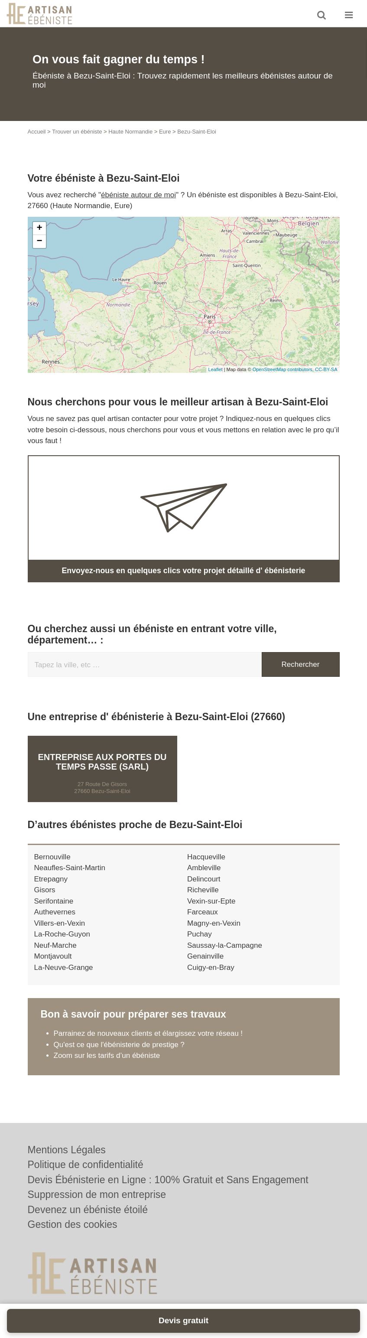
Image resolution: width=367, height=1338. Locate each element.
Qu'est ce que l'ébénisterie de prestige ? (119, 1044)
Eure (165, 131)
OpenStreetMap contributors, (284, 369)
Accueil (37, 131)
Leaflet (215, 369)
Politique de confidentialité (85, 1164)
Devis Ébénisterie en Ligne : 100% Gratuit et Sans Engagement (168, 1179)
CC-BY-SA (326, 369)
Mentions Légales (67, 1149)
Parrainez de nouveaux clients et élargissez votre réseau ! (148, 1033)
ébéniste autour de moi (138, 195)
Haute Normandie (130, 131)
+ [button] (39, 228)
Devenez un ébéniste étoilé (88, 1209)
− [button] (39, 241)
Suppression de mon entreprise (97, 1194)
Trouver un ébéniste (77, 131)
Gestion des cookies (72, 1224)
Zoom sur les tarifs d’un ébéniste (107, 1055)
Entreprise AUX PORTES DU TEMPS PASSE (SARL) (102, 760)
